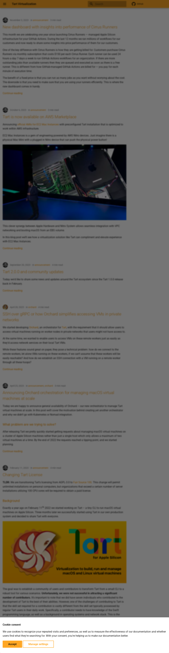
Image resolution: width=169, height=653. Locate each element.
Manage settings (38, 644)
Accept (12, 644)
